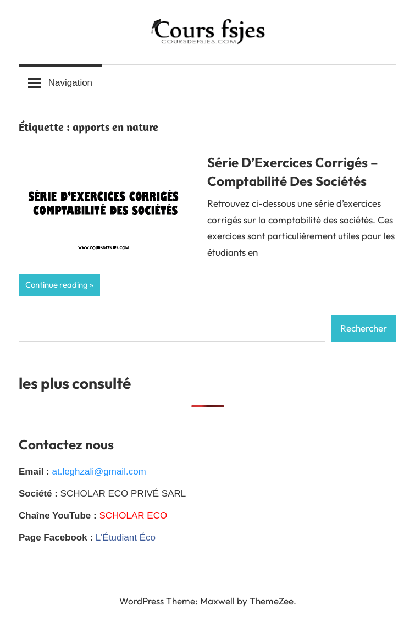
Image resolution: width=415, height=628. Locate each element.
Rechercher (363, 328)
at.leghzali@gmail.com (99, 471)
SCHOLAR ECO (133, 515)
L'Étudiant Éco (126, 537)
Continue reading (56, 284)
